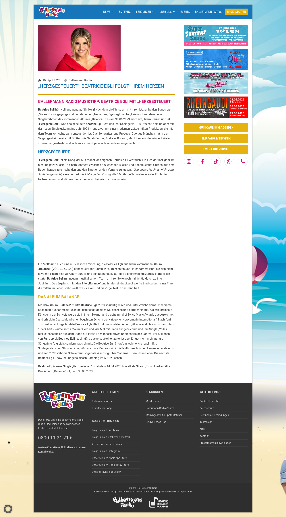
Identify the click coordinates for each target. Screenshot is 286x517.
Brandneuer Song (102, 408)
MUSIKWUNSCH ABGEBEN (215, 127)
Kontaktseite (45, 451)
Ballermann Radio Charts (160, 408)
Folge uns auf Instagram (106, 451)
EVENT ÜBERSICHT (216, 149)
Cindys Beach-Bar (156, 421)
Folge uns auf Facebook (105, 430)
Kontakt (204, 436)
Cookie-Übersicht (209, 401)
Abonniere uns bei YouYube (107, 444)
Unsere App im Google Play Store (110, 464)
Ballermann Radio (80, 80)
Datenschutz (207, 408)
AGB (202, 429)
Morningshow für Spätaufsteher (164, 415)
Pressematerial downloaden (215, 442)
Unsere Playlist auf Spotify (106, 471)
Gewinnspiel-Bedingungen (214, 415)
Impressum (206, 421)
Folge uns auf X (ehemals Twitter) (111, 437)
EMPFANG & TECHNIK (216, 138)
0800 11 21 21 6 (55, 438)
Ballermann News (102, 401)
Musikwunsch (153, 401)
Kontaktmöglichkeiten (60, 447)
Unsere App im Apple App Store (109, 458)
